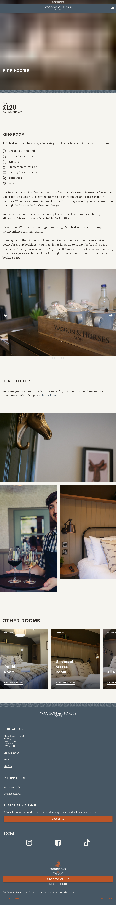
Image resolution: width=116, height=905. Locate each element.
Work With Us (12, 787)
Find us (8, 766)
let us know (49, 395)
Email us (8, 759)
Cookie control (12, 793)
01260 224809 (12, 753)
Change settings (13, 899)
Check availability (58, 879)
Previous (5, 315)
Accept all (106, 899)
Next (110, 315)
